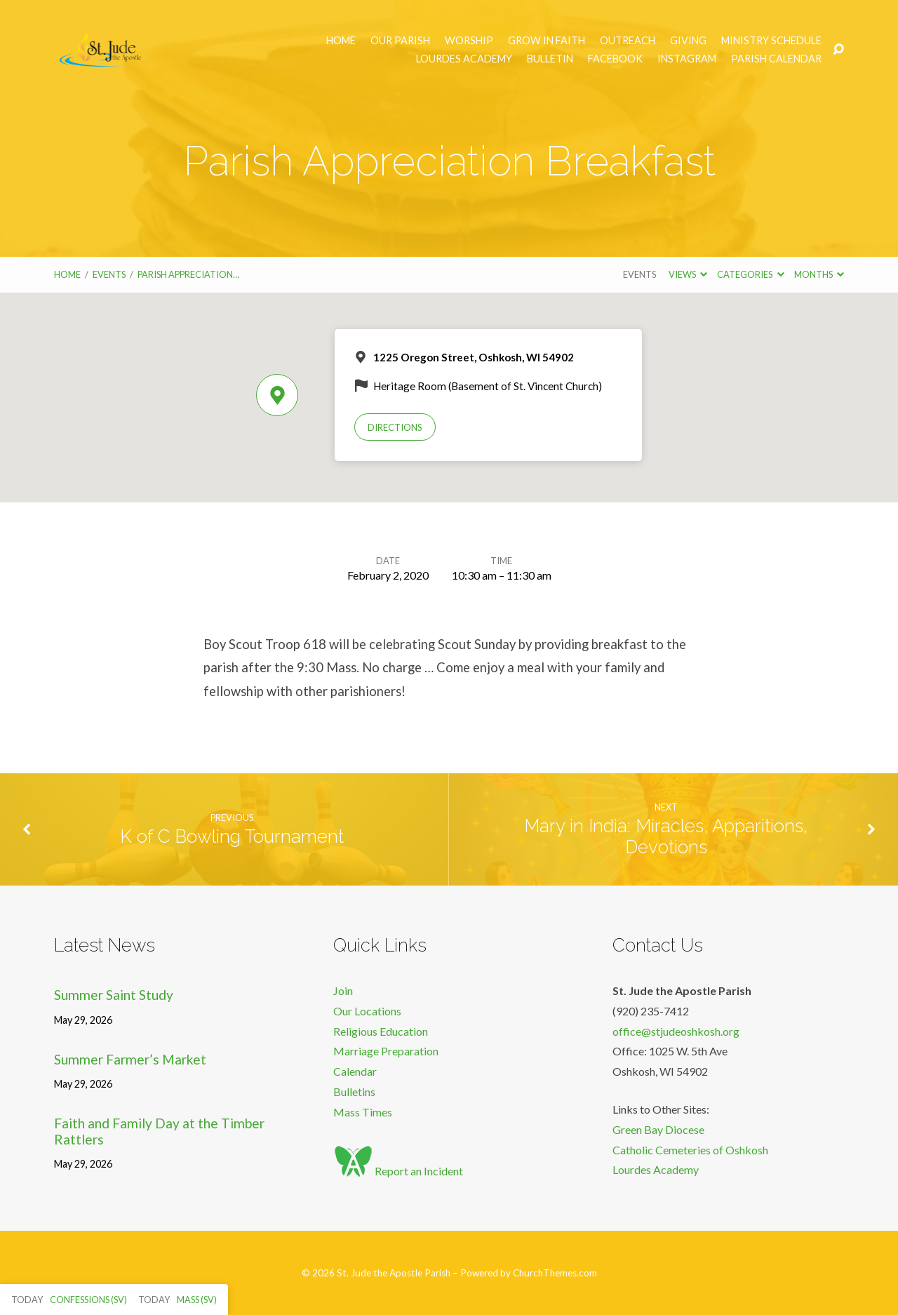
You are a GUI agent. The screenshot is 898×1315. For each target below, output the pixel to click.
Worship (469, 41)
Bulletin (550, 59)
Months (819, 274)
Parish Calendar (776, 59)
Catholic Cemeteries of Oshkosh (690, 1149)
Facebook (615, 59)
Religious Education (380, 1031)
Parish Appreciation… (188, 274)
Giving (688, 41)
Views (688, 274)
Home (341, 41)
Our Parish (400, 41)
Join (343, 990)
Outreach (627, 41)
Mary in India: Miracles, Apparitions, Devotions (665, 836)
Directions (395, 427)
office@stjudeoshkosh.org (675, 1031)
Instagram (686, 59)
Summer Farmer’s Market (130, 1059)
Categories (750, 274)
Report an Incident (398, 1170)
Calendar (355, 1071)
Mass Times (362, 1112)
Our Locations (367, 1010)
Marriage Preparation (385, 1050)
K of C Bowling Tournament (232, 836)
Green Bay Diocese (658, 1129)
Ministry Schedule (771, 41)
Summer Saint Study (113, 995)
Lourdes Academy (464, 59)
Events (109, 274)
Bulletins (354, 1091)
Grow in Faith (546, 41)
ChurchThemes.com (555, 1273)
